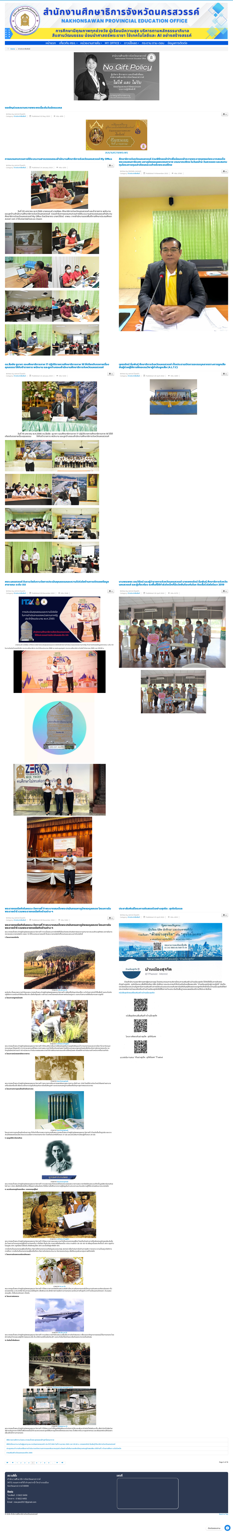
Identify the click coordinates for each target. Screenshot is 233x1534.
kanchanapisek (62, 1081)
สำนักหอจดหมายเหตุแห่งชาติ (63, 1387)
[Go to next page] (57, 1463)
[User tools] (224, 114)
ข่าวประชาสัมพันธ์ (20, 116)
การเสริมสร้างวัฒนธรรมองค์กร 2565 (19, 1452)
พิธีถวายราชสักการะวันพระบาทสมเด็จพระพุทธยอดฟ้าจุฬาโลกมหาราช (30, 1440)
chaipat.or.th (62, 1426)
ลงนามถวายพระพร (116, 152)
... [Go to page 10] (52, 1462)
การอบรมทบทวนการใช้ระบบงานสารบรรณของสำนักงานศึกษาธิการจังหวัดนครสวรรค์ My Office (58, 159)
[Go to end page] (62, 1463)
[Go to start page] (7, 1463)
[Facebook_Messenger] (227, 1529)
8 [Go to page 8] (44, 1462)
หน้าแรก (51, 43)
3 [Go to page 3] (24, 1462)
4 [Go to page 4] (28, 1462)
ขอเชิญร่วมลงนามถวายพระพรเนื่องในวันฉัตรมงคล (33, 108)
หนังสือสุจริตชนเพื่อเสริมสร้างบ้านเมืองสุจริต (137, 992)
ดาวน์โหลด (131, 43)
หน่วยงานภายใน (91, 43)
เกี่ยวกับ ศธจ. (68, 43)
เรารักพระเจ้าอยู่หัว (62, 1044)
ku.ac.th (63, 1286)
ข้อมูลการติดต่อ (177, 43)
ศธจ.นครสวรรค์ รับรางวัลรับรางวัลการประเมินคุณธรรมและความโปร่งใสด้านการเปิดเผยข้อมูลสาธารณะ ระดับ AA (57, 583)
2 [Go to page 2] (20, 1462)
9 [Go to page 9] (48, 1462)
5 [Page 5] (32, 1462)
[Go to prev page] (13, 1463)
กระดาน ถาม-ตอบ (153, 43)
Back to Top (223, 1514)
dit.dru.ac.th (62, 990)
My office (113, 43)
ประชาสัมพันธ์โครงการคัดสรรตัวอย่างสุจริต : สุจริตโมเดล (150, 909)
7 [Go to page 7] (40, 1462)
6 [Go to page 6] (36, 1462)
